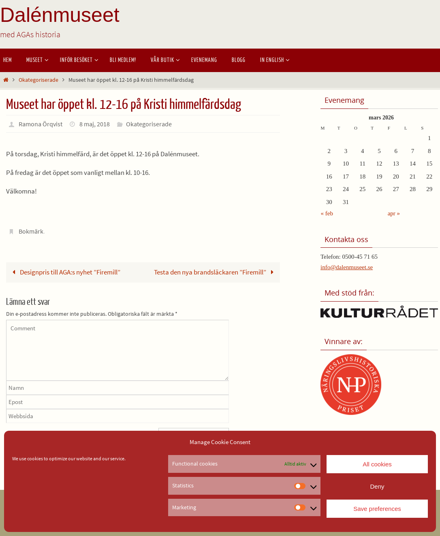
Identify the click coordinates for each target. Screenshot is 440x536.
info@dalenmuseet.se (346, 267)
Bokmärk (31, 231)
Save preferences (377, 508)
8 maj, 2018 (94, 124)
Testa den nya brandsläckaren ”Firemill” (215, 272)
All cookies (377, 464)
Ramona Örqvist (40, 124)
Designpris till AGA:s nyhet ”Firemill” (64, 272)
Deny (377, 486)
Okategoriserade (38, 80)
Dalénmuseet (60, 15)
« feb (327, 213)
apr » (394, 213)
